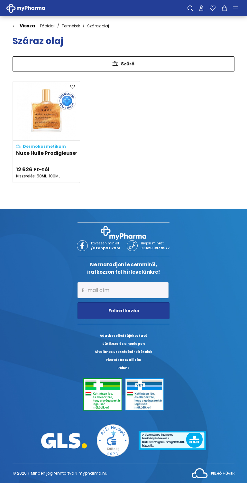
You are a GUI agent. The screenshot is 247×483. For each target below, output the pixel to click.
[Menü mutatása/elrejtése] (238, 8)
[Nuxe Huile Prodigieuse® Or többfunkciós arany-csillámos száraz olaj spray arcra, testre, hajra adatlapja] (46, 132)
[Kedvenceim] (212, 8)
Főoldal (47, 26)
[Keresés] (190, 8)
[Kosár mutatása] (224, 8)
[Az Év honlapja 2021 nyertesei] (113, 440)
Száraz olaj (98, 26)
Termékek (71, 26)
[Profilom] (201, 8)
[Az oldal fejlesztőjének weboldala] (213, 473)
